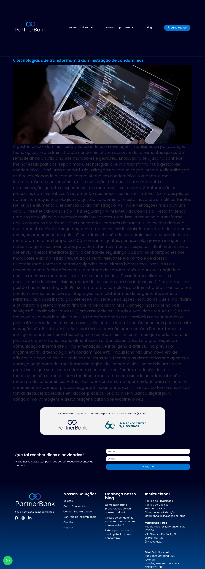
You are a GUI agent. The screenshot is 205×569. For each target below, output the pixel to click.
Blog (149, 27)
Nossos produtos (80, 27)
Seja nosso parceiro (120, 27)
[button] (8, 560)
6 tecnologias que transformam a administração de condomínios (78, 60)
